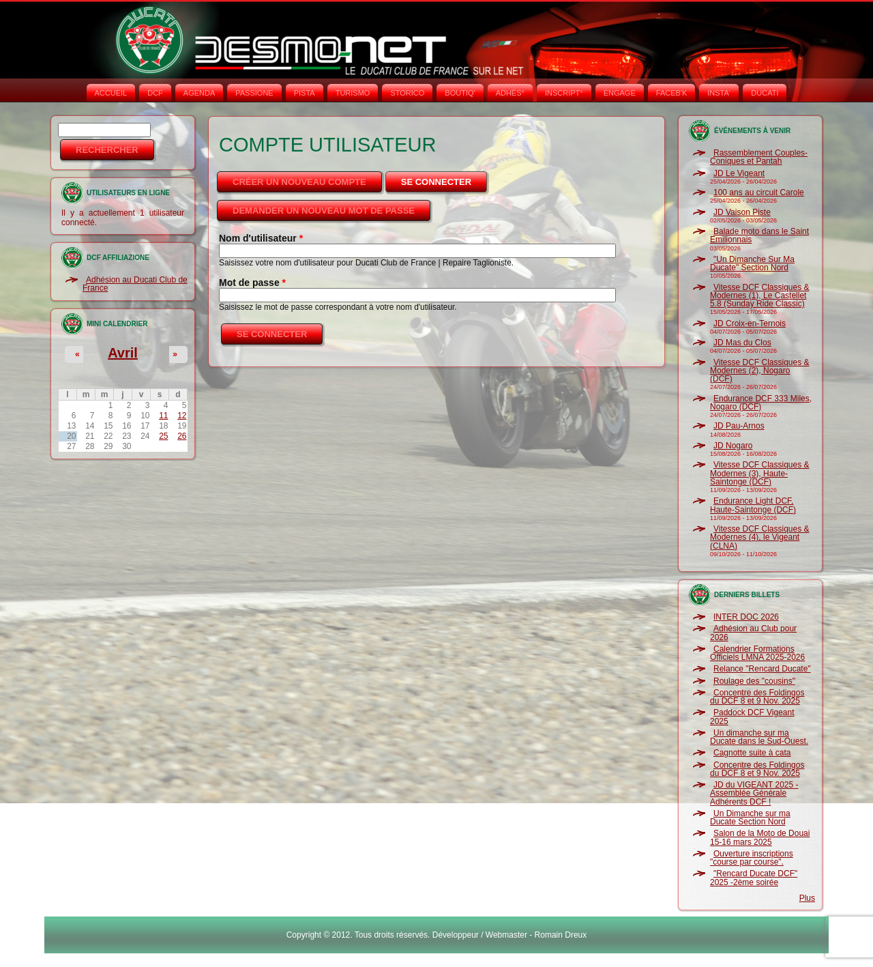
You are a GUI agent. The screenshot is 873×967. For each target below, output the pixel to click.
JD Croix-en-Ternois (749, 323)
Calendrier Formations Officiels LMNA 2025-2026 (757, 653)
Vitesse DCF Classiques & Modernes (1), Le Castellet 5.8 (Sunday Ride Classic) (760, 296)
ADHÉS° (510, 93)
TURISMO (353, 93)
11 (163, 415)
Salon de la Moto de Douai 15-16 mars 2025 (760, 837)
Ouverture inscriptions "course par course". (751, 858)
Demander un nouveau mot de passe (324, 210)
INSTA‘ (718, 93)
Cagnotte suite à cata (751, 752)
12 (181, 415)
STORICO (407, 93)
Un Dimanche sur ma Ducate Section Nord (750, 817)
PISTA (304, 93)
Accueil (111, 93)
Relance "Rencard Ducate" (762, 669)
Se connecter (445, 178)
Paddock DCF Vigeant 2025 (752, 716)
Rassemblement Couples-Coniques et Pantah (759, 157)
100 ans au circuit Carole (758, 192)
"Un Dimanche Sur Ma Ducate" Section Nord (752, 263)
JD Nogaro (732, 445)
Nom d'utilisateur (261, 238)
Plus (807, 898)
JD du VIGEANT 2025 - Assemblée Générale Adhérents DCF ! (754, 793)
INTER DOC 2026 (746, 617)
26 (181, 436)
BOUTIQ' (460, 93)
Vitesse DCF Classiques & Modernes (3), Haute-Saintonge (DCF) (760, 473)
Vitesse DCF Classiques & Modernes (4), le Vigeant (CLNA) (760, 537)
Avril (123, 352)
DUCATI (764, 93)
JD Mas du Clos (742, 342)
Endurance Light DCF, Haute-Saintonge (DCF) (753, 505)
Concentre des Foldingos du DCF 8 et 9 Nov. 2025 (757, 697)
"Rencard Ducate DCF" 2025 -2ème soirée (753, 877)
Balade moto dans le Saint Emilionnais (759, 235)
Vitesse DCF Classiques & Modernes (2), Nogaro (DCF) (760, 371)
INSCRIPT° (564, 93)
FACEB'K (671, 93)
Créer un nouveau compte (299, 182)
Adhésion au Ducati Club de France (135, 284)
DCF (155, 93)
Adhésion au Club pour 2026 (753, 632)
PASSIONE (254, 93)
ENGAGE (620, 93)
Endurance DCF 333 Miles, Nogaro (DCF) (761, 403)
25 (163, 436)
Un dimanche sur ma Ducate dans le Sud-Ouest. (759, 737)
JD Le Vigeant (739, 173)
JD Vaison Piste (742, 212)
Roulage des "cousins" (754, 681)
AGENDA (199, 93)
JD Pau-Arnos (739, 426)
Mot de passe (252, 282)
